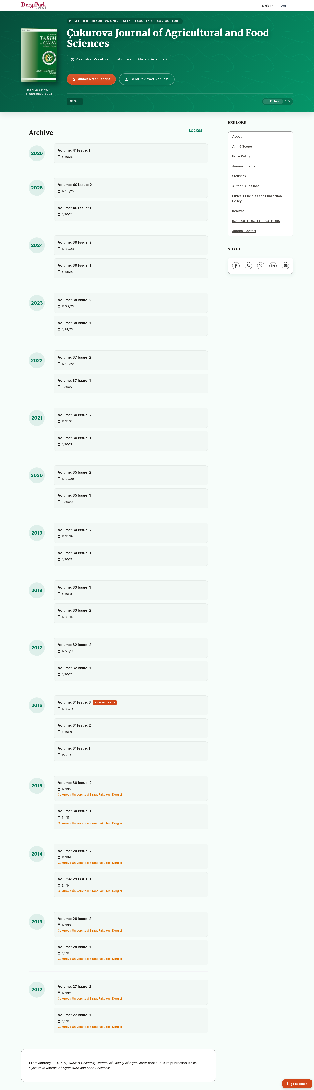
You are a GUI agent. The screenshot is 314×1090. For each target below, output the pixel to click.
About (237, 136)
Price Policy (241, 156)
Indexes (238, 211)
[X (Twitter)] (260, 265)
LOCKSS (195, 131)
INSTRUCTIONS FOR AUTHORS (256, 221)
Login (284, 5)
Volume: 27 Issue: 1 (74, 1015)
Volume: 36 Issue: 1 (74, 438)
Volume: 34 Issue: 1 (74, 553)
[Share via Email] (285, 265)
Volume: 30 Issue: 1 (74, 811)
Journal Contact (244, 231)
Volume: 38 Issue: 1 (74, 323)
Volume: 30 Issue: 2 (75, 783)
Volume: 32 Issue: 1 (74, 668)
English (268, 5)
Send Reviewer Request (147, 79)
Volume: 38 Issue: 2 (74, 300)
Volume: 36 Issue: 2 (75, 415)
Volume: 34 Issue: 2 (75, 530)
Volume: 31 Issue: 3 (87, 702)
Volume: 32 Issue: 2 (74, 645)
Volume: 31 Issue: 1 (74, 748)
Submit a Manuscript (91, 79)
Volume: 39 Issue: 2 (75, 242)
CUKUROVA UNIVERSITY (111, 21)
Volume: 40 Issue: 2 (75, 185)
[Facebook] (236, 265)
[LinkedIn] (273, 265)
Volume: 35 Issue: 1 (74, 495)
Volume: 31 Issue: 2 (74, 725)
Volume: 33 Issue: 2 (74, 610)
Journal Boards (243, 166)
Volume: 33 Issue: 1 (74, 587)
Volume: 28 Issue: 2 (74, 919)
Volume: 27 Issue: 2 (74, 986)
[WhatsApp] (248, 265)
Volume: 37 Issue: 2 (74, 357)
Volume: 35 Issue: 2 (74, 472)
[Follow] (273, 102)
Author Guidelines (245, 186)
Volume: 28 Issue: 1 (74, 947)
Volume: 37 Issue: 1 (74, 380)
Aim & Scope (242, 146)
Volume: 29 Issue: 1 (74, 879)
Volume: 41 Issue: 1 (74, 150)
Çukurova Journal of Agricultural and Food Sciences (168, 38)
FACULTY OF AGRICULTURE (157, 21)
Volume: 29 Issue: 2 (75, 851)
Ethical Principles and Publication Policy (257, 198)
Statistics (239, 176)
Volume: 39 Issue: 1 (74, 265)
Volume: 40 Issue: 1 (74, 208)
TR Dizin (74, 101)
